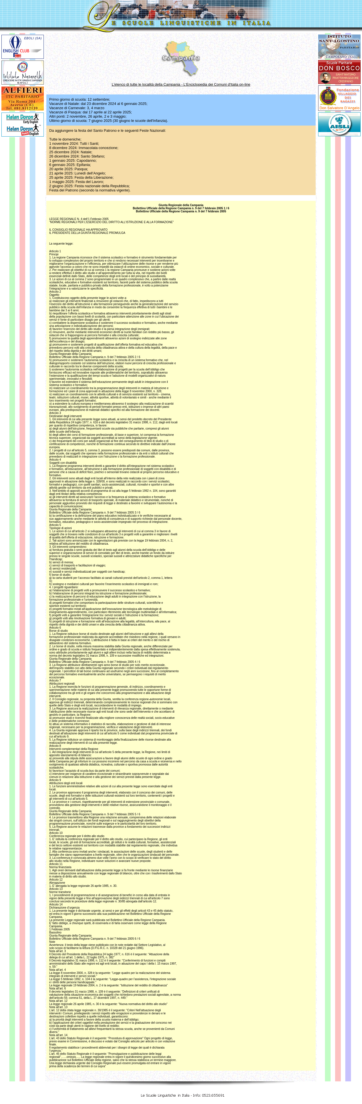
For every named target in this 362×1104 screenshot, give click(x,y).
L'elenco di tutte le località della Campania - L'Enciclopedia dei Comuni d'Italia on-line (181, 84)
